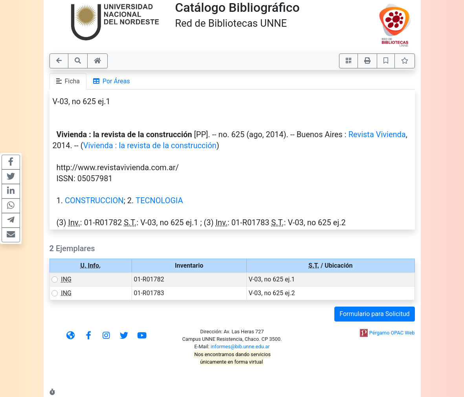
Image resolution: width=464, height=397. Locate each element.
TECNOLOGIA (159, 200)
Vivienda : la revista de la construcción (149, 145)
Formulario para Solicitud (374, 314)
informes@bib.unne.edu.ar (240, 346)
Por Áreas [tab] (111, 81)
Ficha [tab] (68, 81)
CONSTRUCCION (94, 200)
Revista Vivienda (377, 134)
